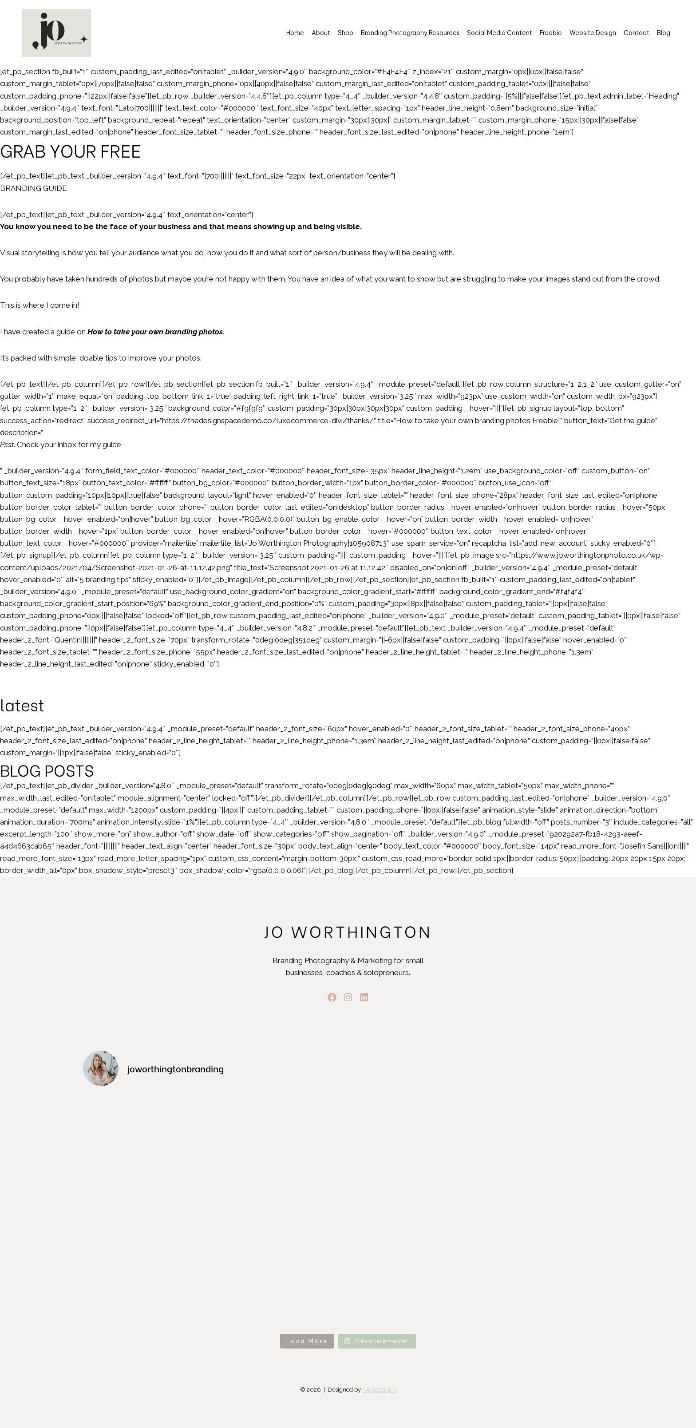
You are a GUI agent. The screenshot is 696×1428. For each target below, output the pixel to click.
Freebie (551, 33)
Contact (636, 33)
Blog (663, 33)
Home (295, 33)
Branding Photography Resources (410, 33)
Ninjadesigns (379, 1389)
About (321, 33)
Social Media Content (499, 33)
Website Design (592, 33)
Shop (345, 33)
